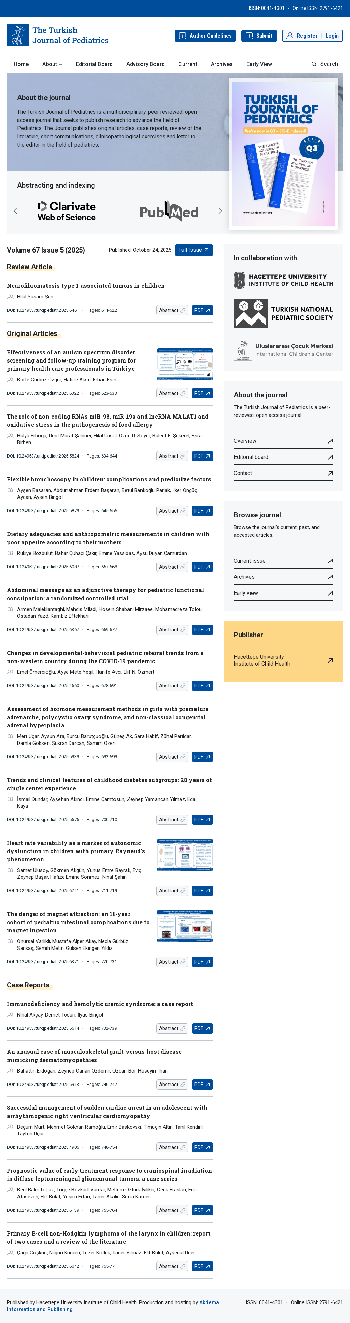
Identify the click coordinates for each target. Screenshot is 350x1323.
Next (220, 211)
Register (307, 35)
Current (187, 64)
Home (21, 64)
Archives (222, 64)
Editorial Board (94, 64)
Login (332, 35)
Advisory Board (145, 64)
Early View (259, 64)
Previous (15, 211)
